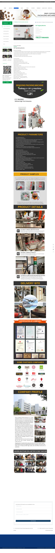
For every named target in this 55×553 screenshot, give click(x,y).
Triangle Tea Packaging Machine (47, 22)
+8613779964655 (53, 245)
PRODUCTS (40, 22)
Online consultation (6, 82)
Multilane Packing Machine (6, 36)
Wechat (51, 1)
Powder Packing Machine (6, 41)
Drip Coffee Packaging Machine (6, 28)
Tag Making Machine (20, 48)
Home (37, 22)
